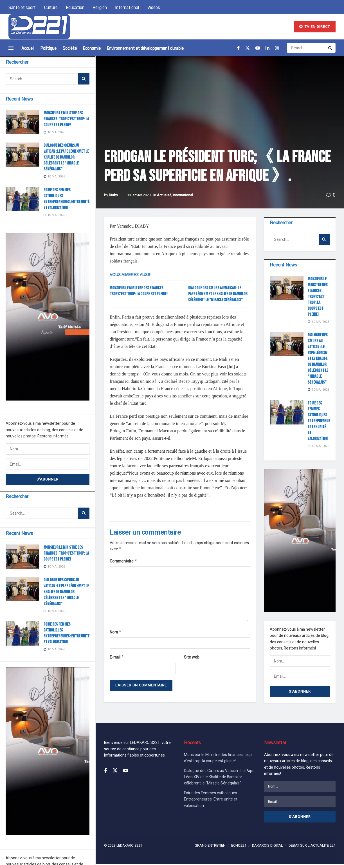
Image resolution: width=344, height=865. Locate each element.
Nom (116, 633)
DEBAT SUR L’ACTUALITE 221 (312, 847)
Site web (191, 659)
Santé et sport (22, 7)
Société (70, 48)
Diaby (113, 195)
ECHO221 (238, 847)
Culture (51, 7)
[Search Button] (83, 79)
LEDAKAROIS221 (129, 847)
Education (75, 7)
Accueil (27, 48)
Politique (49, 48)
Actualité (164, 195)
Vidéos (153, 7)
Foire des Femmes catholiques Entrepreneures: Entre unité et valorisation (321, 421)
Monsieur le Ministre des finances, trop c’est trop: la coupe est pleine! (66, 119)
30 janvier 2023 (139, 195)
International (127, 7)
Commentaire (123, 562)
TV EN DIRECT (314, 26)
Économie (92, 48)
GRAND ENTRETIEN (210, 847)
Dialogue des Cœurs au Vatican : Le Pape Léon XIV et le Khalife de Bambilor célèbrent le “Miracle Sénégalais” (66, 157)
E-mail (117, 659)
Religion (100, 7)
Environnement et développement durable (145, 48)
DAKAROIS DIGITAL (267, 847)
